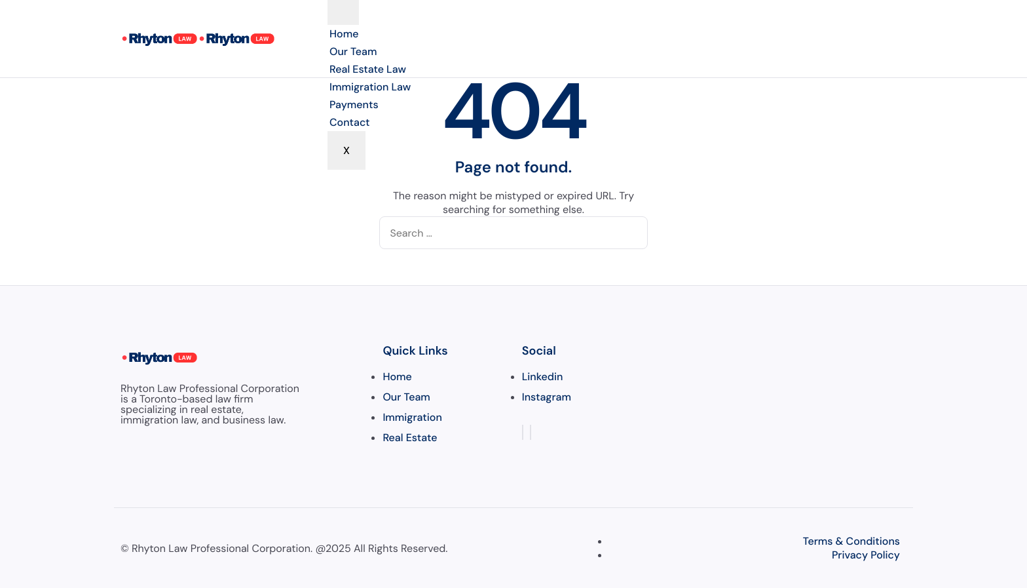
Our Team (353, 51)
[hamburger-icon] (343, 12)
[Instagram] (530, 432)
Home (343, 34)
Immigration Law (370, 87)
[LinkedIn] (522, 432)
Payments (354, 104)
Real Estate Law (367, 69)
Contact (349, 122)
